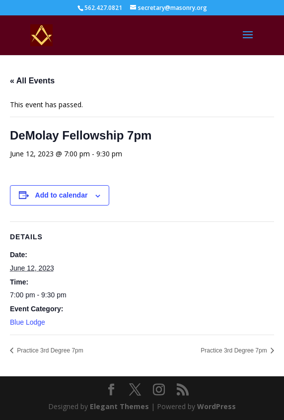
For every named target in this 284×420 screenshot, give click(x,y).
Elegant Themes (119, 406)
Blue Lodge (27, 322)
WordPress (216, 406)
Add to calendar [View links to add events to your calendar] (61, 195)
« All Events (32, 80)
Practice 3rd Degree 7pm (49, 350)
